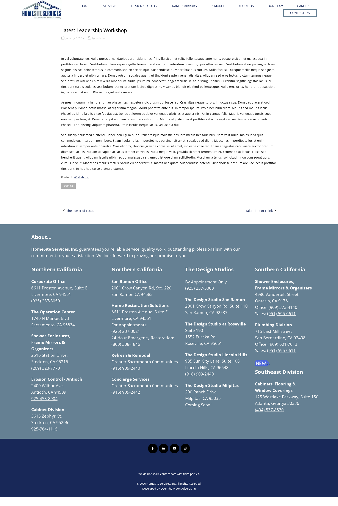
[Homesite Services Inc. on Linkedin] (163, 448)
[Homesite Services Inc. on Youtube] (174, 448)
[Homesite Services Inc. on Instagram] (185, 448)
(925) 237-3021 (125, 331)
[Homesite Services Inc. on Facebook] (152, 448)
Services (110, 6)
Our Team (275, 6)
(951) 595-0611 (281, 313)
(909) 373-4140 (283, 307)
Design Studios (144, 6)
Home (85, 6)
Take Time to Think (259, 211)
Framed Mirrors (184, 6)
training (68, 185)
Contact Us (300, 13)
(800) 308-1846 (125, 344)
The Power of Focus (80, 211)
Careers (303, 6)
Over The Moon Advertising (178, 488)
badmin (100, 38)
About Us (246, 6)
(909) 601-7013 (283, 344)
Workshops (81, 177)
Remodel (218, 6)
